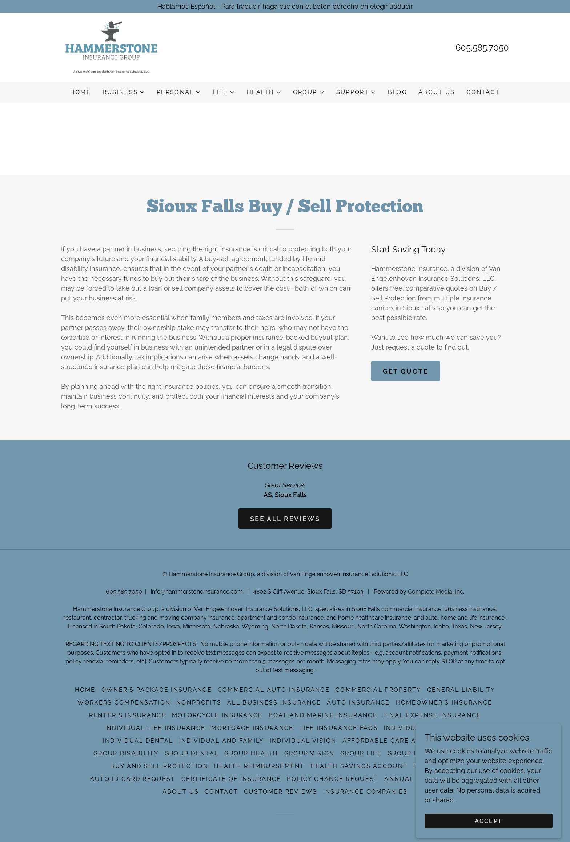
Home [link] (80, 92)
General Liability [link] (461, 689)
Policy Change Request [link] (332, 778)
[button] (124, 92)
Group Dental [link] (191, 753)
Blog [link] (397, 92)
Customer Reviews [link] (280, 791)
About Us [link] (436, 92)
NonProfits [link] (198, 702)
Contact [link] (483, 92)
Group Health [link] (251, 753)
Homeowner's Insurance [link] (444, 702)
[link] (111, 47)
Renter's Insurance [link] (127, 715)
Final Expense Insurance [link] (432, 715)
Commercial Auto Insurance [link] (274, 689)
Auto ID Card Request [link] (133, 778)
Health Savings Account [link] (359, 766)
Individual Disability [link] (425, 728)
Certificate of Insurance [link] (231, 778)
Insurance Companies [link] (365, 791)
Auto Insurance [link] (358, 702)
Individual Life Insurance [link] (154, 728)
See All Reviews (285, 519)
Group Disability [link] (126, 753)
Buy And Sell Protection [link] (159, 766)
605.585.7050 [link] (482, 47)
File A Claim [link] (436, 766)
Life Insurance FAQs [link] (338, 728)
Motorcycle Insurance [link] (217, 715)
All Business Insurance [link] (274, 702)
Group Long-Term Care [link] (432, 753)
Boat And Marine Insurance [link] (323, 715)
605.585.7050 (124, 591)
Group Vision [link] (309, 753)
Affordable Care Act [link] (383, 740)
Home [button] (85, 689)
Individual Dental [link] (138, 740)
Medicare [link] (449, 740)
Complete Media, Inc (435, 591)
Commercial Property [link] (378, 689)
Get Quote (405, 371)
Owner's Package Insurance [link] (156, 689)
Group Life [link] (361, 753)
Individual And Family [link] (221, 740)
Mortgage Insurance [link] (252, 728)
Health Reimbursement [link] (259, 766)
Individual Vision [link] (303, 740)
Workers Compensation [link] (123, 702)
